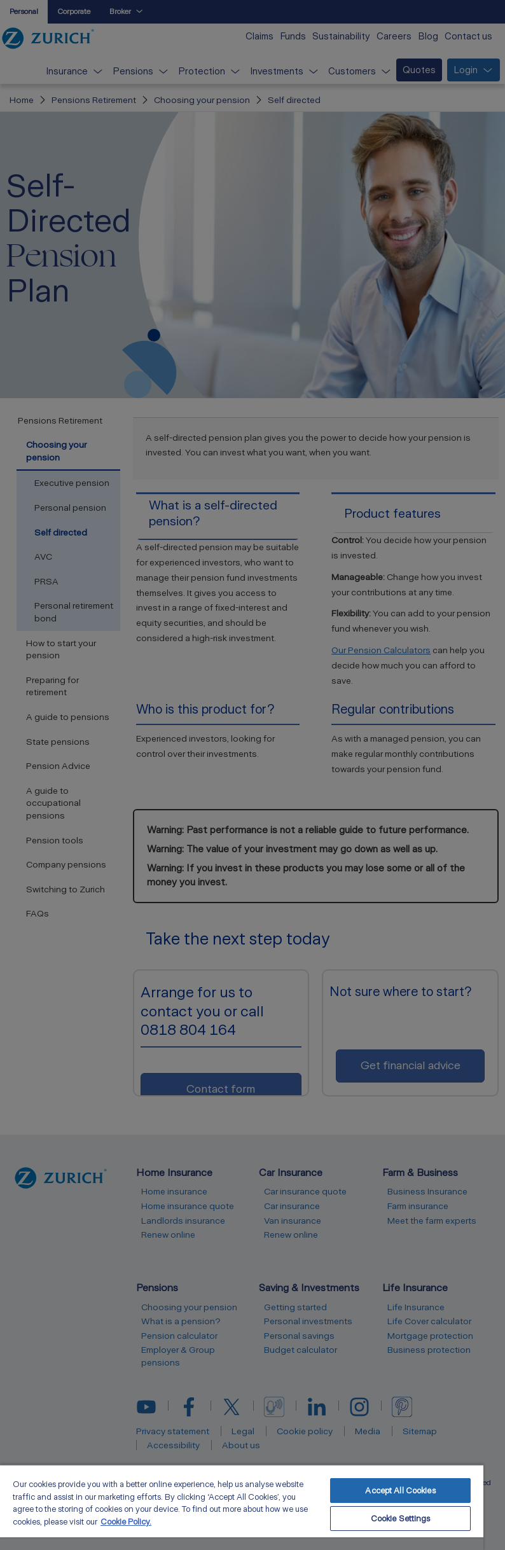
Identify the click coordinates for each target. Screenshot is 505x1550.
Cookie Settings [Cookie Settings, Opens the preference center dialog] (401, 1518)
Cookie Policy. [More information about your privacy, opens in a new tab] (125, 1521)
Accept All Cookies (400, 1490)
